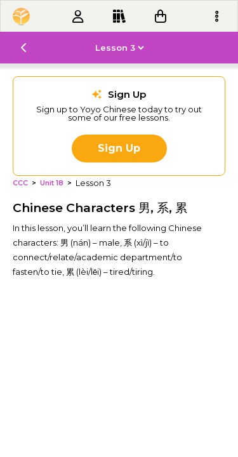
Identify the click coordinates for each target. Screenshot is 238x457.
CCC (20, 183)
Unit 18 (51, 183)
